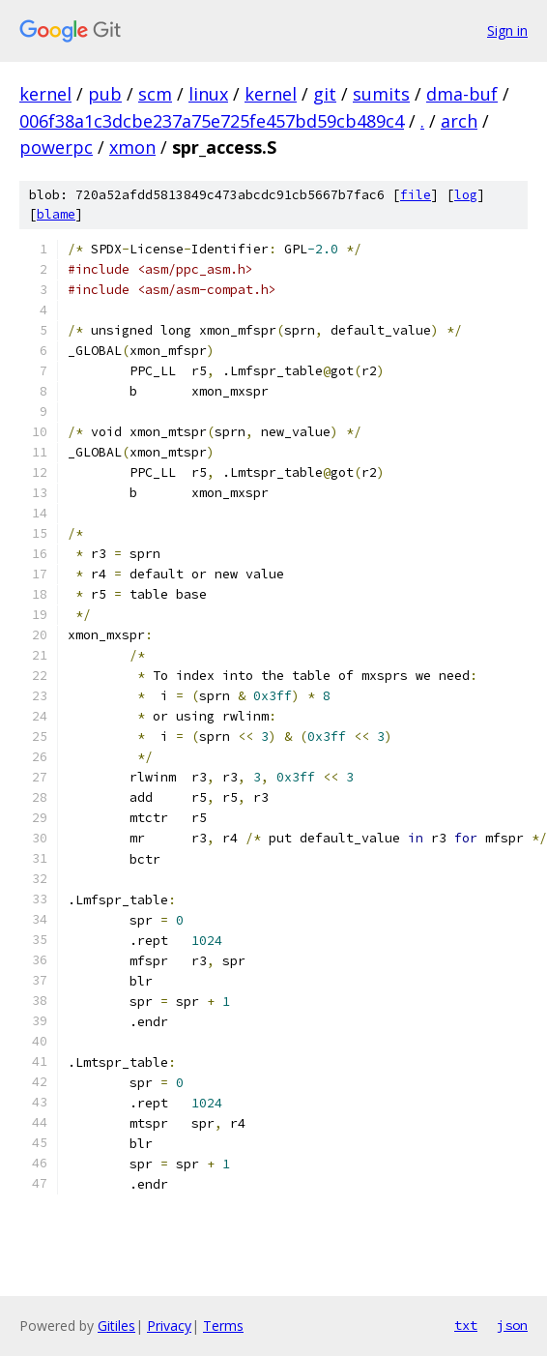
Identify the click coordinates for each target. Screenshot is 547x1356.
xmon (132, 147)
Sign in (507, 30)
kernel (45, 93)
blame (56, 214)
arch (459, 121)
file (415, 195)
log (465, 195)
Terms (223, 1325)
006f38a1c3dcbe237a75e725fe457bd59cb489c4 (211, 121)
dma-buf (462, 93)
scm (155, 93)
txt (465, 1325)
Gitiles (116, 1325)
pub (105, 93)
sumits (381, 93)
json (512, 1325)
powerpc (56, 147)
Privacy (169, 1325)
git (324, 93)
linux (208, 93)
